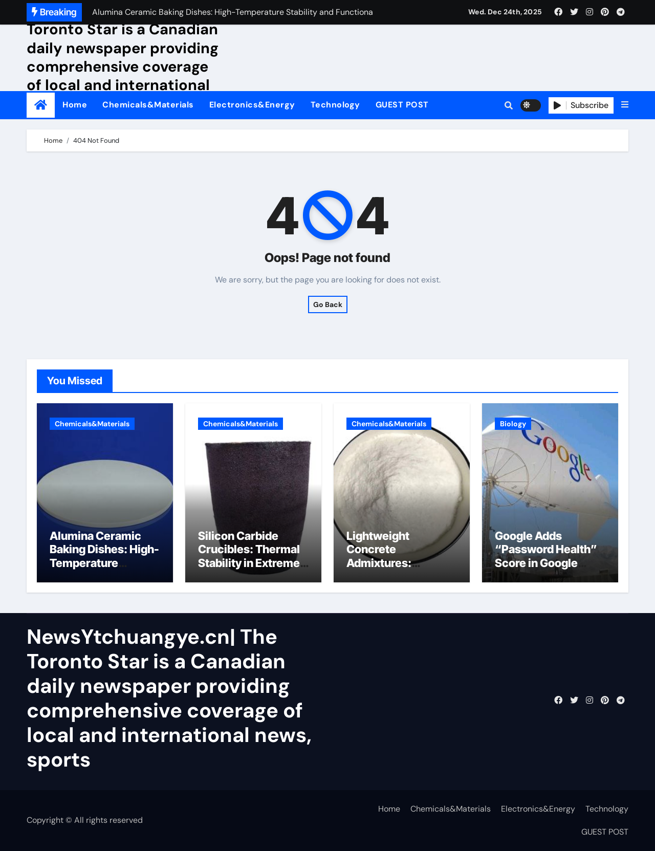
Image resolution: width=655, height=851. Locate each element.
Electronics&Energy (252, 104)
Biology (513, 423)
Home (74, 104)
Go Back (327, 304)
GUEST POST (402, 104)
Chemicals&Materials (148, 104)
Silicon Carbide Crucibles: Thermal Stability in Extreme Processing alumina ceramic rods (250, 563)
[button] (624, 105)
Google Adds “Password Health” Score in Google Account (546, 556)
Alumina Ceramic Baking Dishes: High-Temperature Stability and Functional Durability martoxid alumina (104, 569)
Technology (335, 104)
